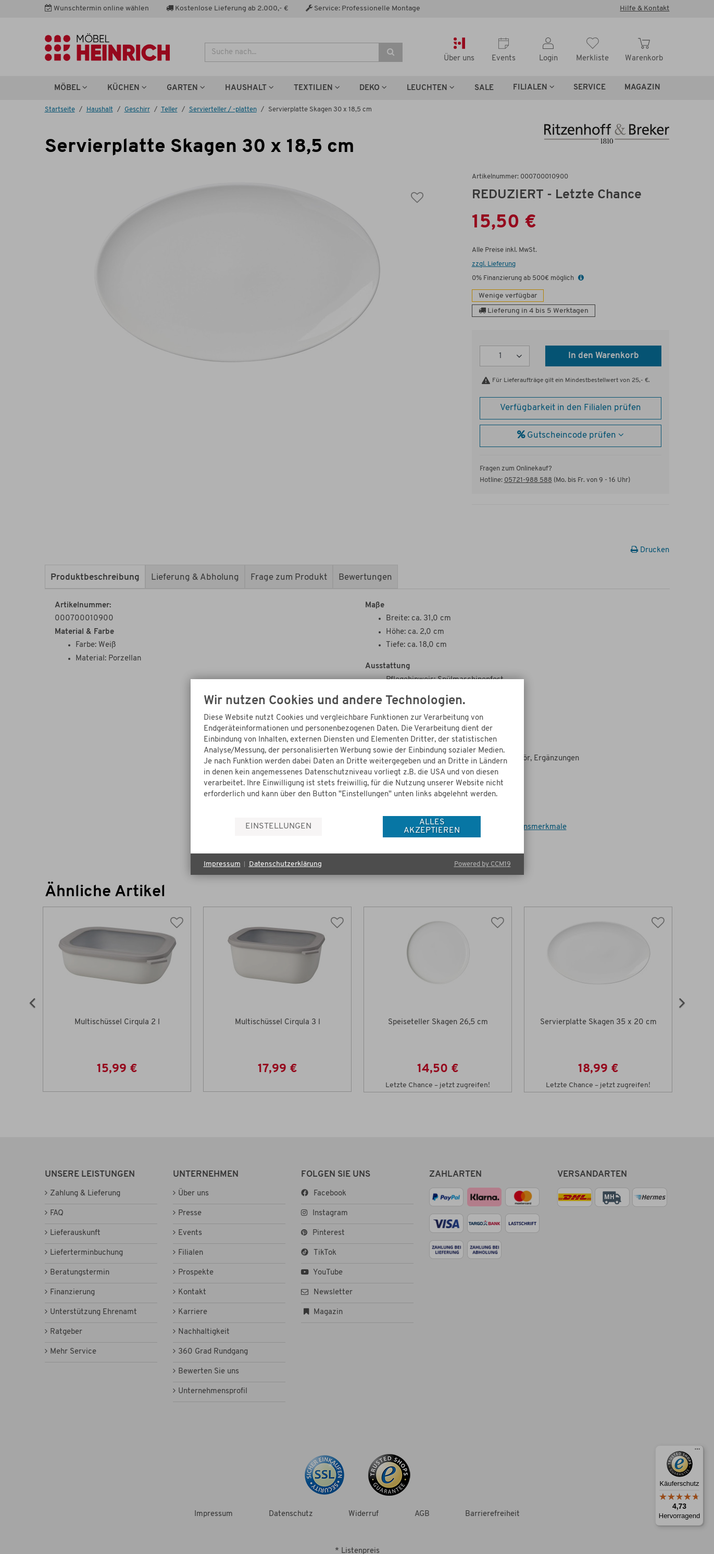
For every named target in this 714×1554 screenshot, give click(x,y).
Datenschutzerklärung (285, 864)
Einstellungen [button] (278, 826)
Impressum (222, 864)
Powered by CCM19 (482, 864)
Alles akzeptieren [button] (432, 826)
